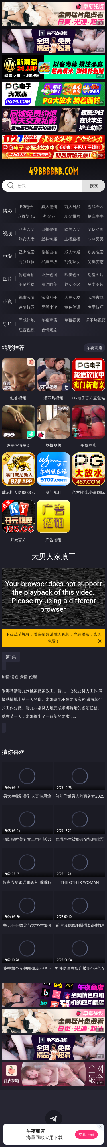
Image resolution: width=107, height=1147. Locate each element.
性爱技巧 (96, 307)
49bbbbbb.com (53, 171)
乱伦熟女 (72, 261)
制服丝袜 (27, 261)
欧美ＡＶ (72, 229)
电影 (7, 256)
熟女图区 (72, 284)
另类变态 (96, 261)
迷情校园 (27, 307)
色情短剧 (49, 329)
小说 (7, 301)
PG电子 (26, 206)
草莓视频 (72, 320)
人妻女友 (72, 297)
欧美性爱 (96, 252)
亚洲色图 (49, 274)
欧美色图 (72, 274)
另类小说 (49, 307)
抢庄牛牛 (96, 216)
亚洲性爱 (27, 252)
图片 (7, 279)
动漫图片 (96, 274)
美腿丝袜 (27, 284)
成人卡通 (72, 252)
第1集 (11, 656)
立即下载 (86, 1134)
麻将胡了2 (26, 216)
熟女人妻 (27, 239)
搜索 (94, 185)
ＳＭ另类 (96, 239)
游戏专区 (96, 206)
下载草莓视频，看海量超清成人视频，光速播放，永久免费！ (54, 638)
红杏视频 (27, 329)
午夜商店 (49, 320)
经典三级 (49, 261)
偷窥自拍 (27, 274)
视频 (7, 233)
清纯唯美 (49, 284)
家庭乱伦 (49, 297)
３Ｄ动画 (96, 229)
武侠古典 (96, 297)
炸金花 (49, 216)
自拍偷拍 (49, 229)
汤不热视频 (96, 320)
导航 (7, 324)
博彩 (7, 210)
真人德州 (49, 206)
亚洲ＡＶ (27, 229)
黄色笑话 (72, 307)
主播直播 (72, 239)
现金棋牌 (72, 216)
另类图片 (96, 284)
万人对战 (72, 206)
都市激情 (27, 297)
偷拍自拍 (49, 252)
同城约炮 (27, 320)
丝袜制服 (49, 239)
